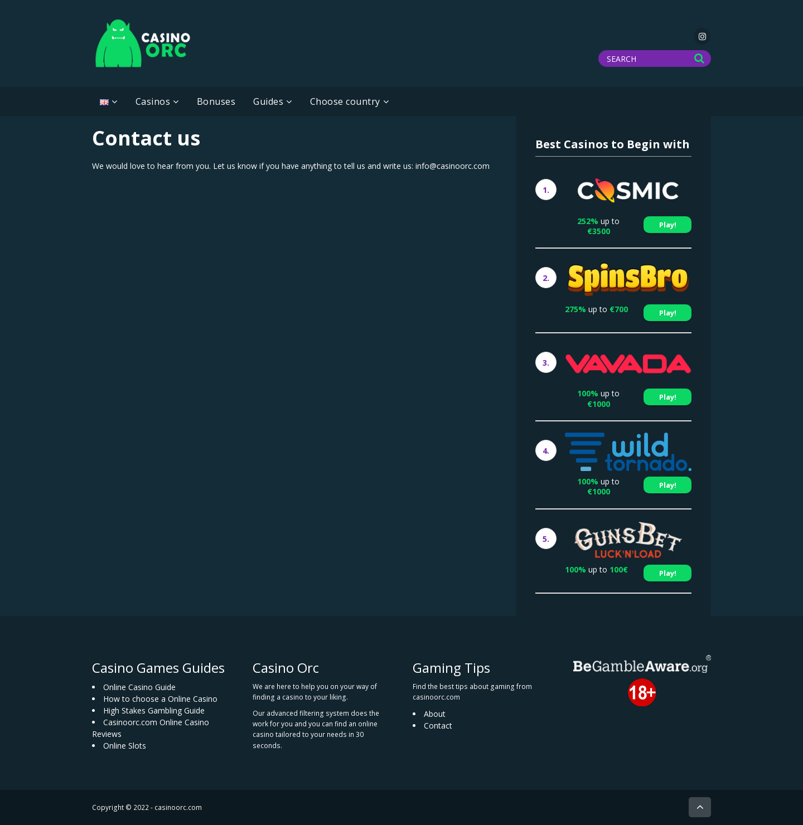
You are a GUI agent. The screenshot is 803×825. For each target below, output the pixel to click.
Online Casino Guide (139, 687)
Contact (438, 725)
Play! (667, 225)
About (435, 713)
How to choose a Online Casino (160, 698)
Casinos (153, 101)
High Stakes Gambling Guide (154, 710)
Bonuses (216, 101)
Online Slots (124, 745)
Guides (268, 101)
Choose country (345, 101)
